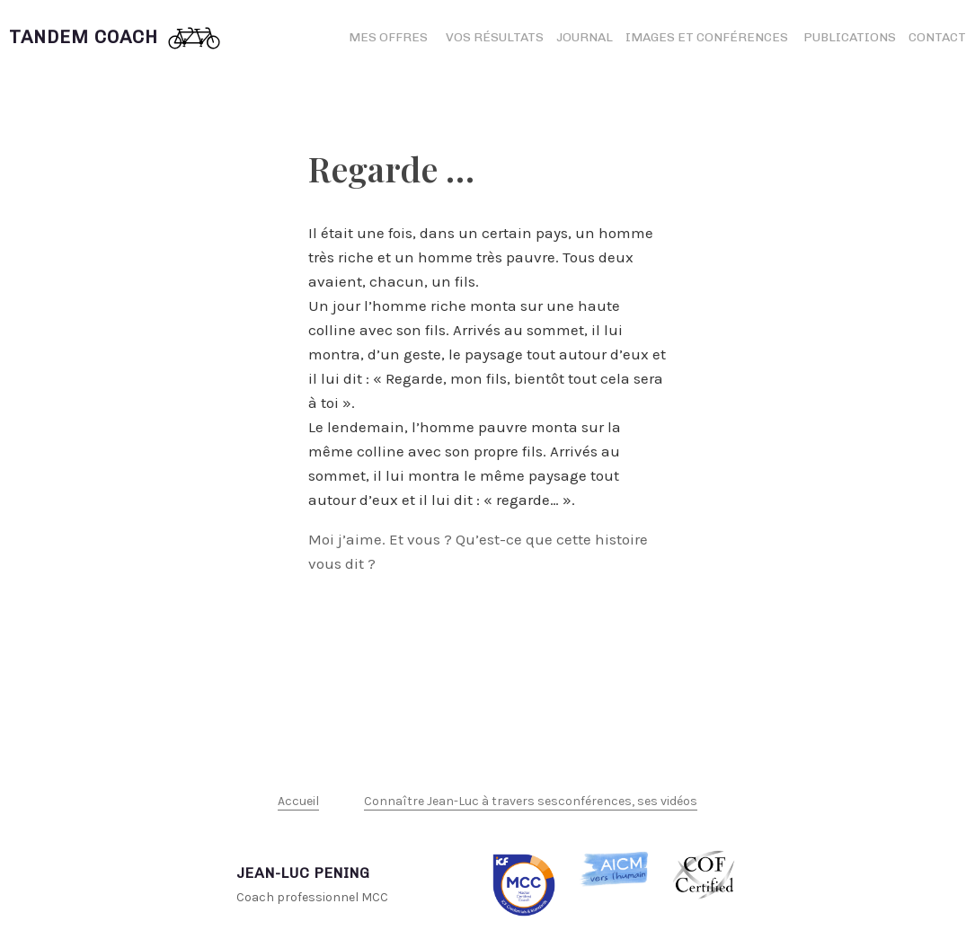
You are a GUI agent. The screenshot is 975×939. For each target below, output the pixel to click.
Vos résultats (495, 37)
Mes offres (388, 37)
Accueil (298, 801)
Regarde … (391, 168)
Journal (584, 37)
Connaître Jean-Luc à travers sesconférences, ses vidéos (530, 801)
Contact (937, 37)
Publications (849, 37)
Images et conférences (708, 37)
